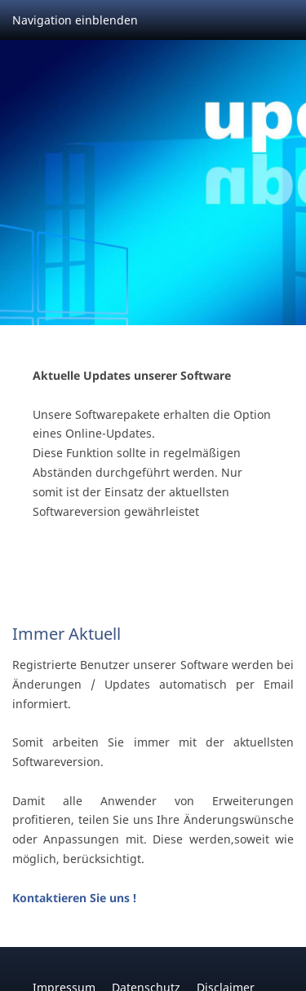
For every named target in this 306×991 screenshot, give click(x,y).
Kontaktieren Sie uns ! (74, 897)
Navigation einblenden (75, 20)
